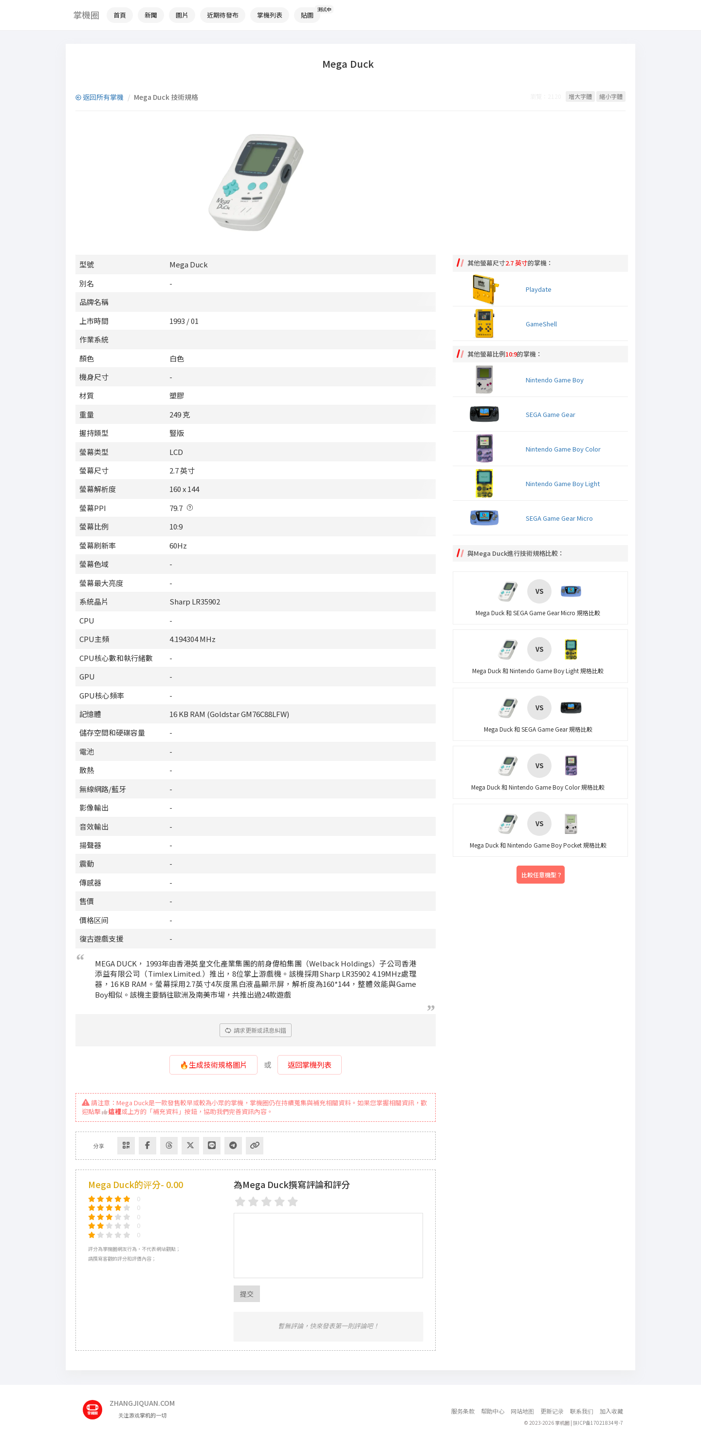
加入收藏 (611, 1411)
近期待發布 (223, 14)
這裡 (111, 1111)
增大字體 (580, 96)
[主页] (96, 1406)
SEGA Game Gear (550, 414)
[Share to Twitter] (190, 1145)
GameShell (541, 323)
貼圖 (307, 14)
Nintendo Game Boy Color (563, 448)
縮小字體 (611, 96)
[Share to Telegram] (233, 1145)
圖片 (182, 14)
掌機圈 (86, 14)
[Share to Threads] (169, 1145)
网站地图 (522, 1411)
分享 (98, 1146)
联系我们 (581, 1411)
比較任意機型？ (541, 874)
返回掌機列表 (310, 1064)
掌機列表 (269, 14)
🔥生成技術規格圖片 (213, 1064)
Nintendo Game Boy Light (563, 483)
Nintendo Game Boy (555, 379)
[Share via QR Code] (126, 1145)
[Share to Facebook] (147, 1145)
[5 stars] (292, 1201)
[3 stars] (266, 1201)
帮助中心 (492, 1411)
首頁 (119, 14)
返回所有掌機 (99, 97)
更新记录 (552, 1411)
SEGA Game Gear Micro (559, 518)
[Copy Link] (254, 1145)
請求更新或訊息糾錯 (255, 1030)
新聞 (151, 14)
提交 (247, 1294)
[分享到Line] (212, 1145)
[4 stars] (279, 1201)
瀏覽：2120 (545, 96)
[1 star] (240, 1201)
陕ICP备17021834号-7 (598, 1422)
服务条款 (463, 1411)
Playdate (539, 289)
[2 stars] (253, 1201)
